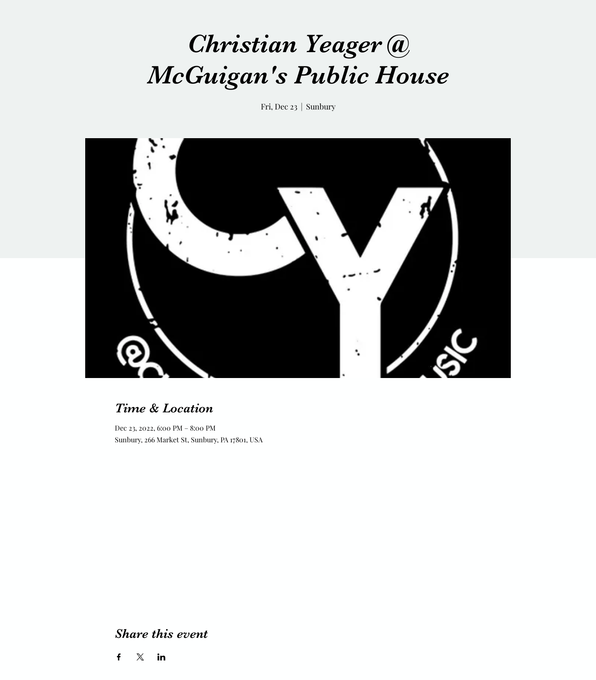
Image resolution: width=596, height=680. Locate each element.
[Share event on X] (140, 656)
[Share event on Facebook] (119, 656)
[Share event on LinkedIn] (161, 656)
